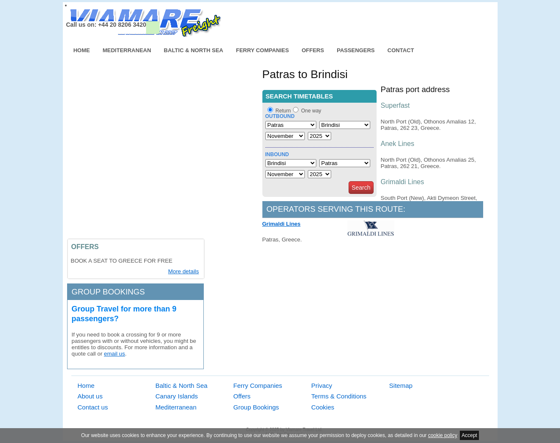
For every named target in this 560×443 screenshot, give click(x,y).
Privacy (321, 385)
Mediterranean (127, 50)
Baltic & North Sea (193, 50)
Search (361, 187)
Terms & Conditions (338, 396)
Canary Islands (176, 396)
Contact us (93, 407)
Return (283, 111)
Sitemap (401, 385)
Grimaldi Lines (281, 224)
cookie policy (442, 435)
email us (114, 353)
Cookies (322, 407)
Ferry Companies (262, 50)
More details (183, 271)
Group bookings (108, 291)
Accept (469, 435)
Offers (312, 50)
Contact (401, 50)
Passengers (355, 50)
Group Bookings (256, 407)
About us (90, 396)
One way (311, 111)
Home (81, 50)
